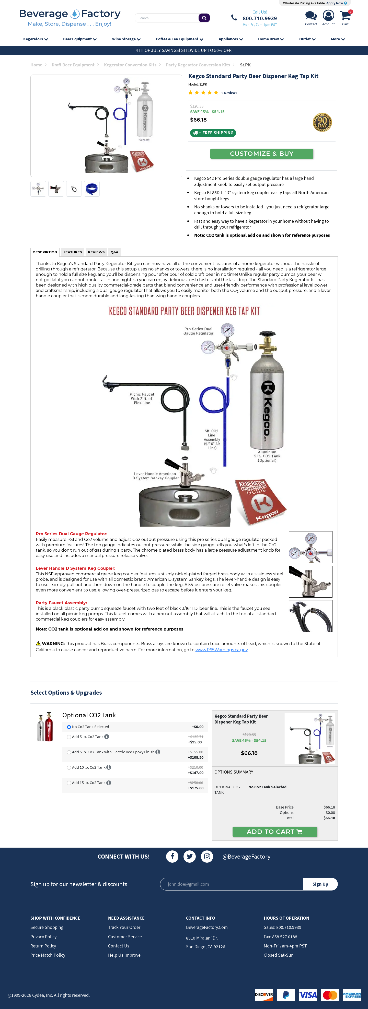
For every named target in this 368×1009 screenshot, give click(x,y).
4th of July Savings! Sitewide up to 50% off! (184, 50)
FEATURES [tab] (72, 252)
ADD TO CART (275, 831)
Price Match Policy (47, 955)
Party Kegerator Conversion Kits (200, 65)
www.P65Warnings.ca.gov (221, 649)
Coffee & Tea (179, 38)
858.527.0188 (284, 937)
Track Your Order (124, 927)
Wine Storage (126, 38)
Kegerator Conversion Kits (132, 65)
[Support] (311, 19)
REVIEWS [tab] (96, 252)
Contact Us (118, 946)
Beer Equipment (80, 38)
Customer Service (125, 937)
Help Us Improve (124, 955)
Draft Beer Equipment (75, 65)
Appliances (231, 38)
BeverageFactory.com (207, 927)
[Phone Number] (254, 18)
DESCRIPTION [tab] (45, 252)
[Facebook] (172, 856)
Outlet (307, 38)
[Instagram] (207, 856)
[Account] (328, 19)
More (338, 38)
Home (38, 65)
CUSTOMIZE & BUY (262, 153)
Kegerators (35, 38)
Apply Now (336, 3)
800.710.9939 (288, 927)
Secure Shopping (46, 927)
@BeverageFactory (246, 856)
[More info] (106, 736)
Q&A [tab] (114, 252)
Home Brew (271, 38)
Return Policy (43, 946)
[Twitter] (189, 856)
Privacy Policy (43, 937)
